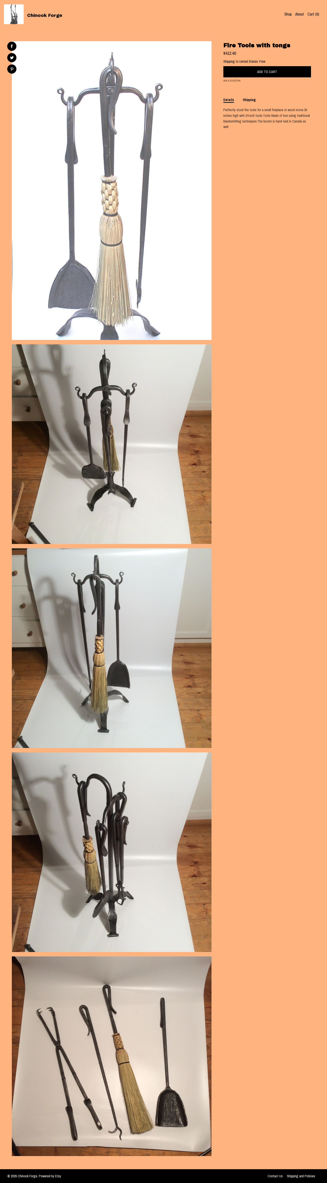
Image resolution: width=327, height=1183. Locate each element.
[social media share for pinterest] (12, 69)
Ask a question (231, 80)
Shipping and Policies (301, 1176)
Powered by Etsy (50, 1176)
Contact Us (275, 1176)
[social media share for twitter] (12, 58)
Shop (288, 14)
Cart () (313, 14)
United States (248, 61)
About (299, 14)
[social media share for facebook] (11, 46)
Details (228, 99)
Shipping (249, 99)
